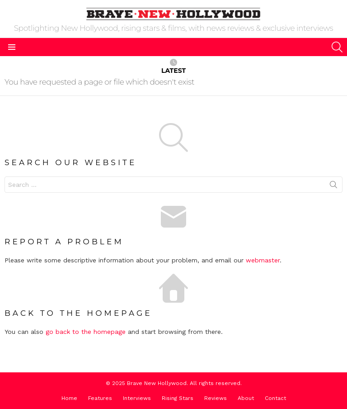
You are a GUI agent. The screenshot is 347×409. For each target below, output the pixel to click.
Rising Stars (177, 398)
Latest (173, 67)
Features (100, 398)
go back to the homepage (86, 331)
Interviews (137, 398)
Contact (275, 398)
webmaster (263, 260)
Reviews (215, 398)
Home (69, 398)
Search (333, 186)
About (246, 398)
